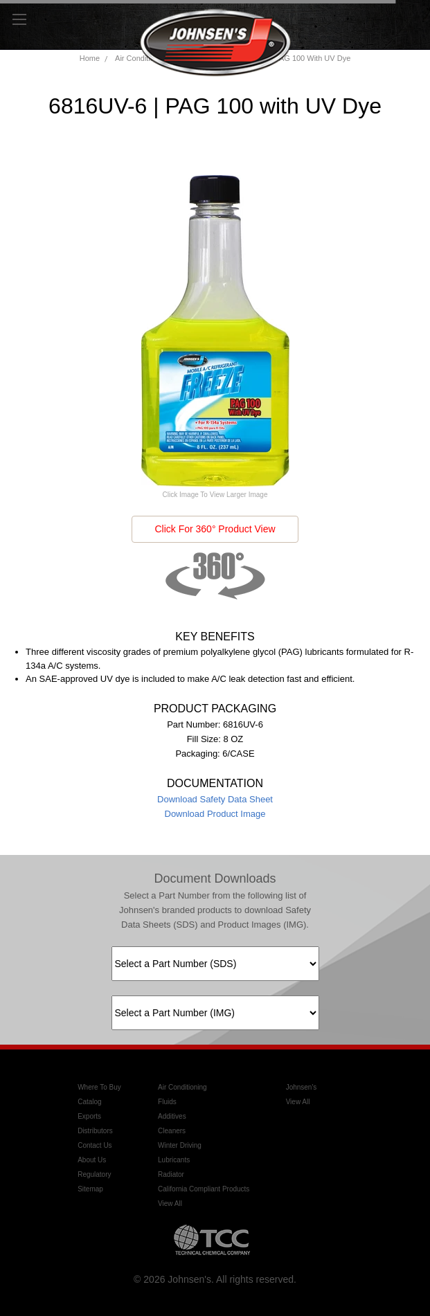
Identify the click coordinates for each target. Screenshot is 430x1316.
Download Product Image (215, 814)
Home (90, 58)
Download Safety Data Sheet (215, 799)
